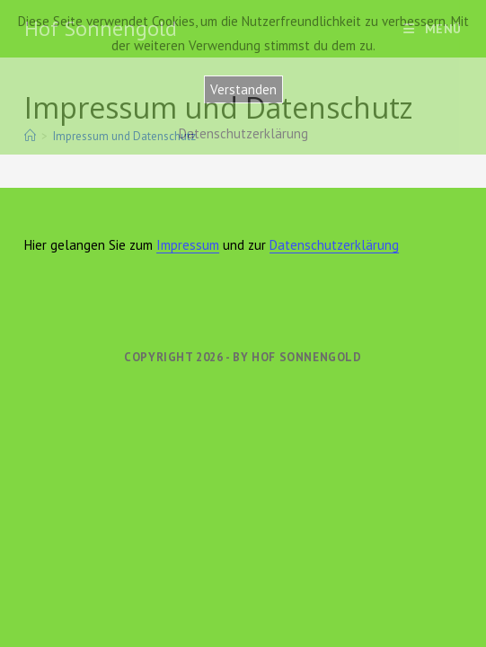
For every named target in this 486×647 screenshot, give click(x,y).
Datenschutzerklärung (334, 244)
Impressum (187, 244)
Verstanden (243, 89)
